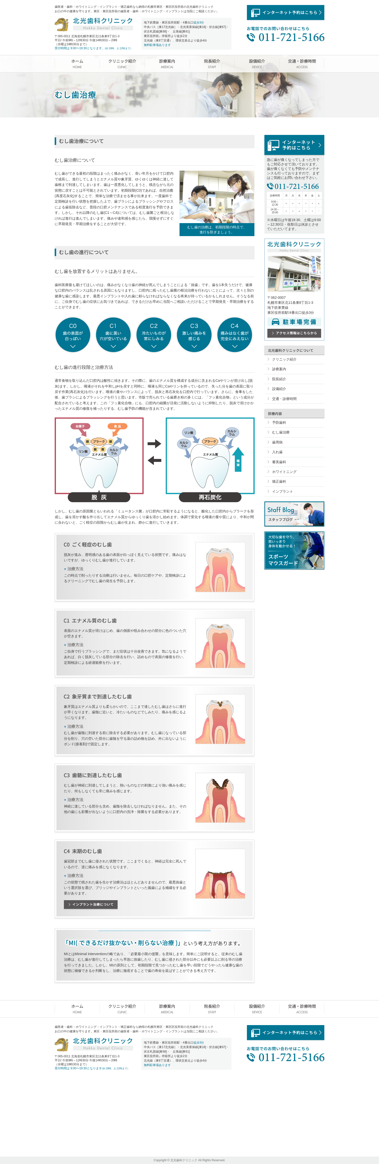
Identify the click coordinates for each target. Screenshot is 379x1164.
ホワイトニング (284, 472)
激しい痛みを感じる (194, 335)
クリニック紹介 (122, 64)
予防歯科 (279, 422)
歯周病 (277, 442)
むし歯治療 (281, 432)
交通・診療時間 (301, 64)
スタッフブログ (294, 513)
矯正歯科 (279, 481)
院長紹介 (212, 64)
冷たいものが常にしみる (154, 335)
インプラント (282, 491)
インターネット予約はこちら (285, 12)
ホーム (77, 64)
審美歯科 (279, 462)
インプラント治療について (91, 904)
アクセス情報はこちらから (294, 333)
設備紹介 (256, 64)
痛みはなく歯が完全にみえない (234, 335)
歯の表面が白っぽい (73, 335)
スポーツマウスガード (294, 550)
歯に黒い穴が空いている (113, 335)
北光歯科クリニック (94, 24)
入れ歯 (277, 452)
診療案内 (167, 64)
